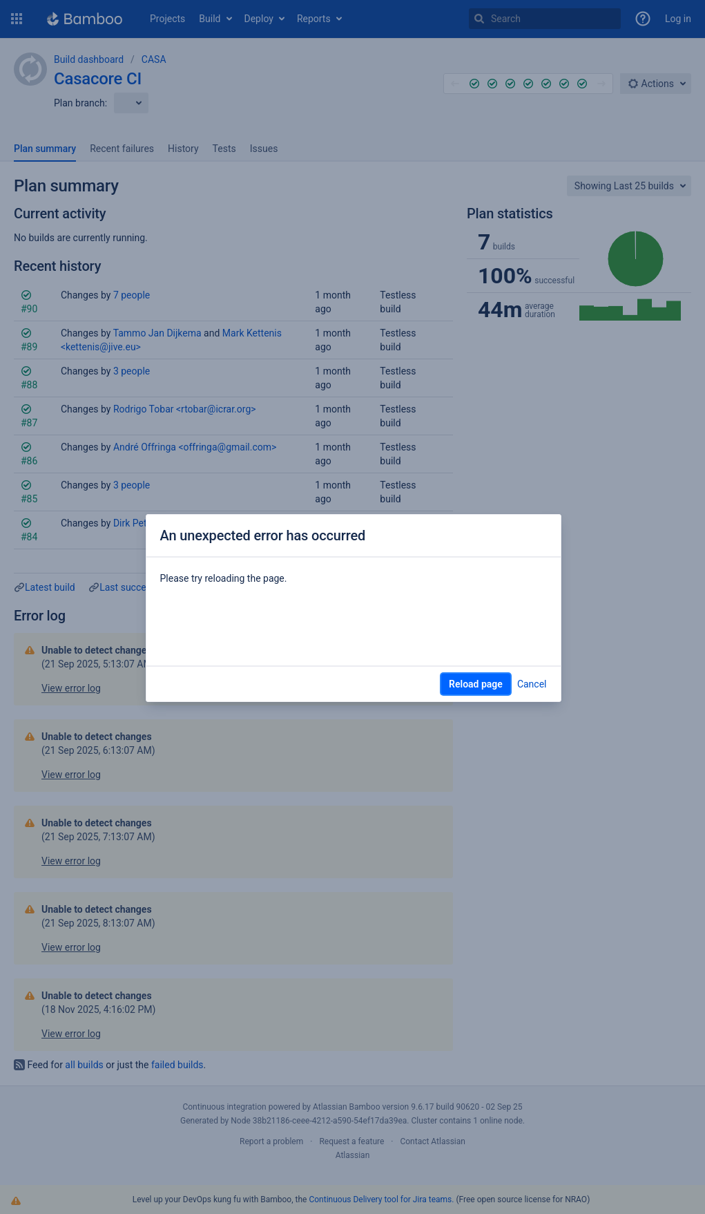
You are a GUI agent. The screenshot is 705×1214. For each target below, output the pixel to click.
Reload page (476, 684)
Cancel (532, 684)
